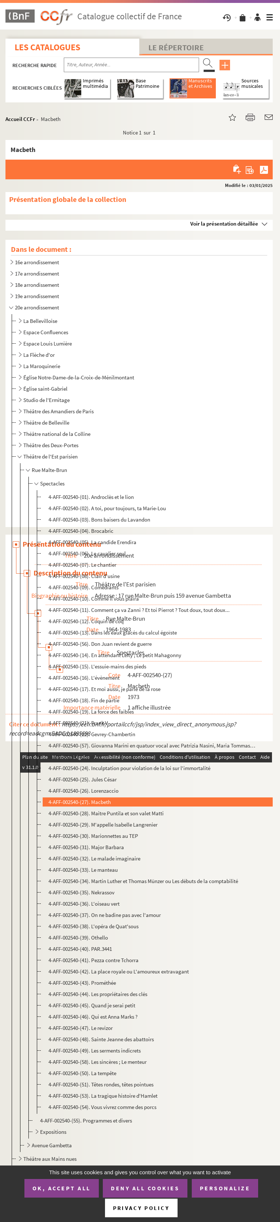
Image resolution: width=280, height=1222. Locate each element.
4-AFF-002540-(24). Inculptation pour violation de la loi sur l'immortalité (129, 768)
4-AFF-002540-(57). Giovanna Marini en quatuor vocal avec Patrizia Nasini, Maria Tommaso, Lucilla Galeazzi (152, 745)
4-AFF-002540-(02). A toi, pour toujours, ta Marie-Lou (107, 508)
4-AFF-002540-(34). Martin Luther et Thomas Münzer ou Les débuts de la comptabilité (143, 881)
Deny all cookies (145, 1188)
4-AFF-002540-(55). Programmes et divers (86, 1120)
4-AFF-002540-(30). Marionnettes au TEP (93, 835)
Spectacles (52, 483)
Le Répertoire (176, 47)
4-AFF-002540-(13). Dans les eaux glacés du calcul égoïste (112, 632)
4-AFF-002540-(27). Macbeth (79, 802)
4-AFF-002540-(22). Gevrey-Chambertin (91, 734)
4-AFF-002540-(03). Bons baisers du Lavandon (99, 519)
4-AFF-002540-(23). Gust (74, 756)
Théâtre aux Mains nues (50, 1158)
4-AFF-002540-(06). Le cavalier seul (87, 553)
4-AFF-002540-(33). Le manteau (83, 869)
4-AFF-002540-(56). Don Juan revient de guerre (100, 643)
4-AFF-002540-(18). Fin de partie (83, 700)
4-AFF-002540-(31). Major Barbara (86, 847)
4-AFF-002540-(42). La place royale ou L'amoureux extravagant (118, 971)
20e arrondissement (37, 307)
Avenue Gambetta (52, 1145)
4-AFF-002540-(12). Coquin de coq (86, 621)
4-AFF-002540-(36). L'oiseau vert (84, 903)
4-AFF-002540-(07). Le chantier (82, 564)
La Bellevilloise (40, 320)
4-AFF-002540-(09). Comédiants (83, 587)
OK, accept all (61, 1188)
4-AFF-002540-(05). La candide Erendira (92, 542)
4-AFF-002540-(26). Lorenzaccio (83, 790)
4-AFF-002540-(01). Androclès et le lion (91, 496)
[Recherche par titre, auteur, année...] (131, 65)
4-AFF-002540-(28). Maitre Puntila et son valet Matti (106, 813)
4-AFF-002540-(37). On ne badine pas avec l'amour (104, 914)
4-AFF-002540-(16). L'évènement (84, 677)
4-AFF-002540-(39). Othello (78, 937)
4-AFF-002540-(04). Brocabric (80, 530)
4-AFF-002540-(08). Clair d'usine (84, 576)
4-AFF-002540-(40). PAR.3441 (80, 948)
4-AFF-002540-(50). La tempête (82, 1073)
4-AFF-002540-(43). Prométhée (82, 982)
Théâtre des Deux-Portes (50, 445)
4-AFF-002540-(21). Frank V (78, 722)
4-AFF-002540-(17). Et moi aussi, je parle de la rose (104, 689)
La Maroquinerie (41, 366)
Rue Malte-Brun (49, 469)
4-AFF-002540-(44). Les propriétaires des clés (97, 994)
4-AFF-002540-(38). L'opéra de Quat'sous (93, 926)
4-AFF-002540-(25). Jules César (82, 779)
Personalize (225, 1188)
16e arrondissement (37, 262)
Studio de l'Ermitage (46, 400)
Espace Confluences (45, 332)
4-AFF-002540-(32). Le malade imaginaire (94, 858)
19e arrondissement (37, 296)
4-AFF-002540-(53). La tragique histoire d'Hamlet (103, 1095)
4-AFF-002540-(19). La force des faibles (91, 711)
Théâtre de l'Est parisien (50, 456)
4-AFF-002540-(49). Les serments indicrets (94, 1050)
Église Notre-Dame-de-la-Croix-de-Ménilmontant (78, 377)
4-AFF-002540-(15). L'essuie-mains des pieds (97, 666)
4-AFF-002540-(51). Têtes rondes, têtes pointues (100, 1084)
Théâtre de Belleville (46, 422)
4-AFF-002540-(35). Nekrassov (81, 892)
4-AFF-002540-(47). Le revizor (80, 1027)
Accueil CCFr (20, 119)
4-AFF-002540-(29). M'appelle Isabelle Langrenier (103, 824)
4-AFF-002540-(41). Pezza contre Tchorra (93, 960)
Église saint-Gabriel (45, 388)
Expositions (53, 1131)
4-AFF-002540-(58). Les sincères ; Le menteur (97, 1061)
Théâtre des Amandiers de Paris (58, 411)
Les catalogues (47, 47)
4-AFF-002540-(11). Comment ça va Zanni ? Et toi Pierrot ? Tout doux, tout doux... (139, 609)
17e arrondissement (37, 273)
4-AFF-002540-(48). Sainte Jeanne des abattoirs (101, 1039)
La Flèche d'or (39, 354)
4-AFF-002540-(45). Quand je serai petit (91, 1005)
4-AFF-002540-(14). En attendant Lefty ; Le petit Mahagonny (114, 655)
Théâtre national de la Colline (56, 433)
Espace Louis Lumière (47, 343)
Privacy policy (141, 1208)
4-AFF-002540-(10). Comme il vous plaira (93, 598)
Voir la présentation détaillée (224, 223)
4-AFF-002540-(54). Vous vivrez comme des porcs (102, 1107)
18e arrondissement (37, 284)
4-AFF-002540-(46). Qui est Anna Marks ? (92, 1016)
